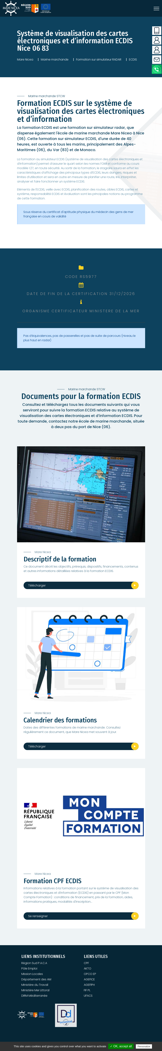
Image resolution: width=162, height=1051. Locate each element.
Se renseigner (38, 916)
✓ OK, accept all (121, 1046)
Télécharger (37, 585)
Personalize (144, 1046)
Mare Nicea (25, 59)
